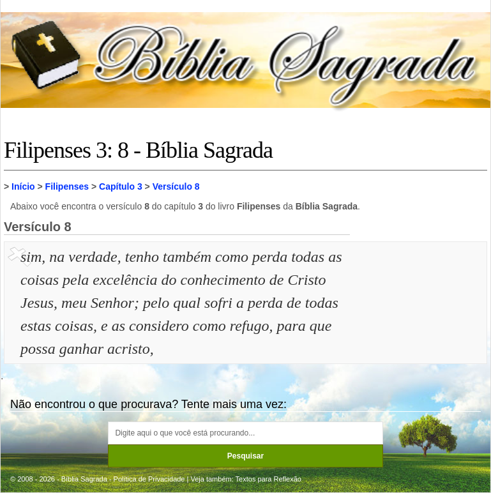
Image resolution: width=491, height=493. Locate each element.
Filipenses (67, 186)
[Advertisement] (420, 309)
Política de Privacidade (149, 479)
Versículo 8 (176, 186)
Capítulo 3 (120, 186)
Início (23, 186)
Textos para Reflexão (268, 479)
